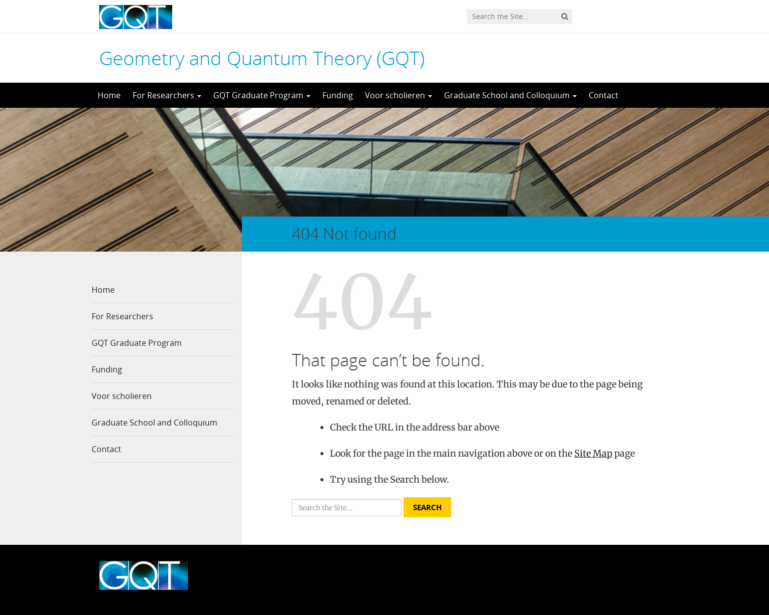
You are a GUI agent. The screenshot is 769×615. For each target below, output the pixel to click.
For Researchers (167, 95)
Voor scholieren (398, 95)
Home (109, 95)
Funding (337, 95)
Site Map (593, 453)
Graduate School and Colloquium (510, 95)
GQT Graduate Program (261, 95)
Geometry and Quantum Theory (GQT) (262, 58)
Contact (603, 95)
